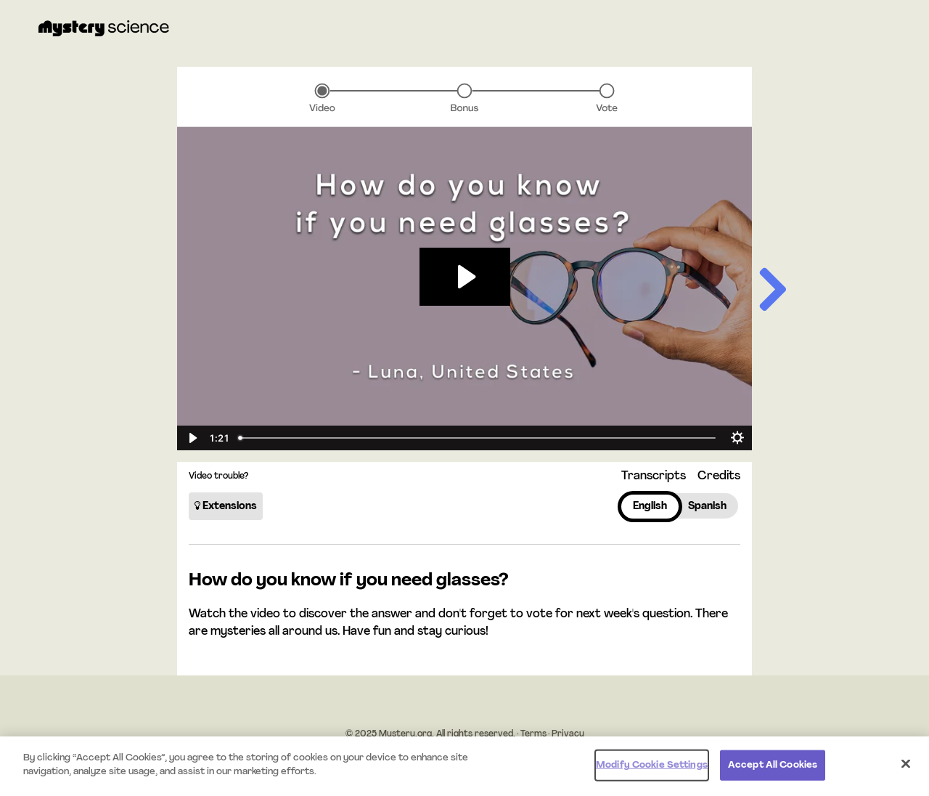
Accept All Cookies (772, 765)
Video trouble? (218, 476)
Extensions (226, 505)
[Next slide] (771, 293)
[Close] (906, 763)
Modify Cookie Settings (652, 765)
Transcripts (653, 476)
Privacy (568, 734)
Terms (533, 734)
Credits (718, 476)
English (650, 506)
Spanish (707, 506)
